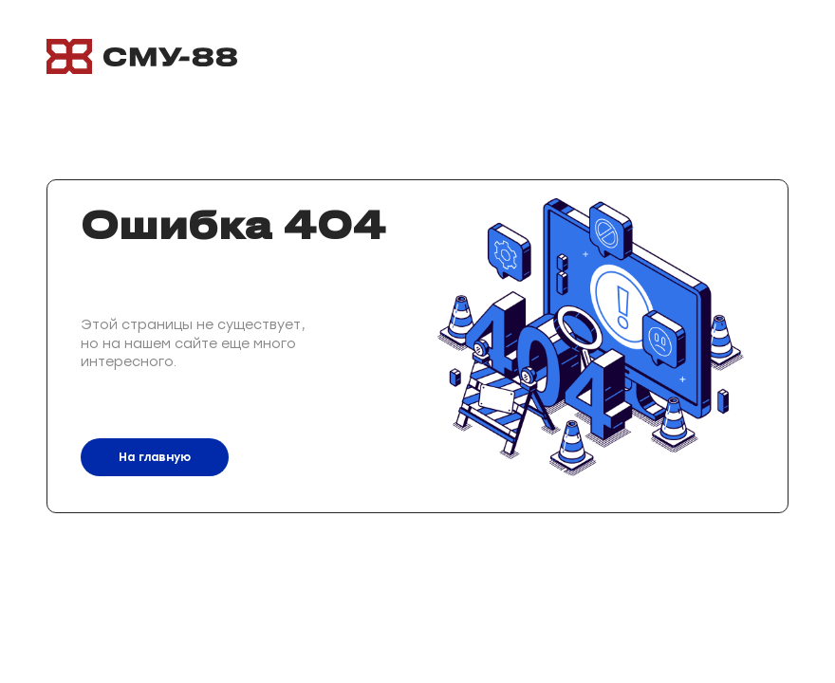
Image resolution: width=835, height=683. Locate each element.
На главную (155, 457)
